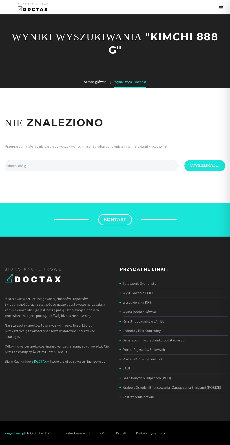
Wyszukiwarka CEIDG (139, 293)
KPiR (103, 433)
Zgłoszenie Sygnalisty (139, 283)
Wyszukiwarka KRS (137, 302)
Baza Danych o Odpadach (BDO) (147, 378)
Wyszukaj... (205, 165)
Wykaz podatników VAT (140, 311)
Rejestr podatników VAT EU (143, 321)
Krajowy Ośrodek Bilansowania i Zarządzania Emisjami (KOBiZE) (172, 387)
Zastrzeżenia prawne (139, 397)
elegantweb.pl (15, 433)
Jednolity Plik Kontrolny (142, 330)
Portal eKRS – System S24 (142, 359)
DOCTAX (40, 361)
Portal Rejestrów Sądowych (144, 349)
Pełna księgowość (77, 433)
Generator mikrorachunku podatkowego (154, 340)
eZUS (126, 368)
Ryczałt (121, 433)
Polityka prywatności (150, 433)
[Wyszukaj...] (91, 165)
